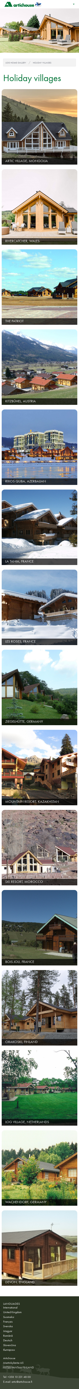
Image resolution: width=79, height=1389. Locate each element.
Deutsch (7, 1340)
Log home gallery (15, 62)
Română (8, 1336)
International (10, 1307)
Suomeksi (8, 1317)
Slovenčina (9, 1345)
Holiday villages (42, 62)
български (9, 1350)
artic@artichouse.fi (22, 1382)
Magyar (7, 1331)
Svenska (8, 1326)
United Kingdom (12, 1312)
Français (8, 1321)
